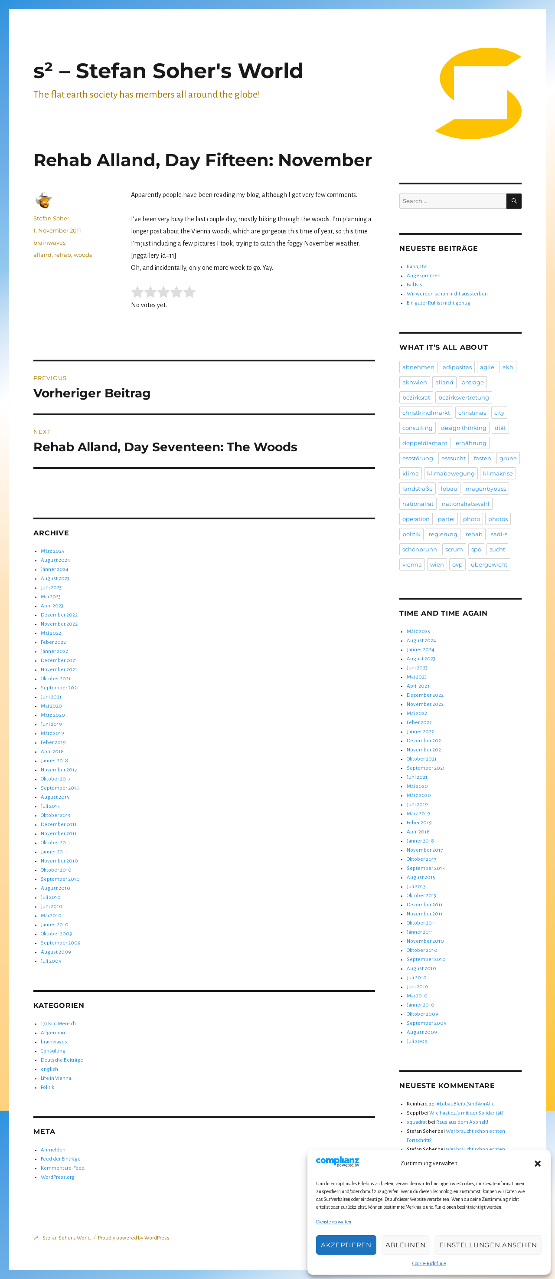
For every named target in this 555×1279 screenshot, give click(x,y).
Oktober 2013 (55, 815)
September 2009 (61, 943)
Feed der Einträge (61, 1159)
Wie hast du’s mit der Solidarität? (466, 1113)
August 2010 (55, 888)
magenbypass (486, 488)
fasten (482, 458)
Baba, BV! (417, 266)
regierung (443, 534)
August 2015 (55, 797)
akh (508, 367)
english (49, 1069)
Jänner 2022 (54, 651)
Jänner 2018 (54, 761)
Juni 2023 (51, 587)
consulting (417, 427)
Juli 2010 (51, 897)
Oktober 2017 (55, 779)
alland (42, 254)
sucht (497, 549)
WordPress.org (58, 1177)
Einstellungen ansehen (488, 1245)
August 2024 (55, 560)
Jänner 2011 (54, 852)
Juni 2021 (51, 697)
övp (457, 564)
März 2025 (52, 551)
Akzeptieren (346, 1245)
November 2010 (59, 861)
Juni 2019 (51, 724)
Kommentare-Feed (63, 1168)
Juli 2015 (50, 806)
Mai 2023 (51, 597)
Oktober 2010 (56, 870)
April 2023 (52, 606)
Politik (47, 1087)
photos (498, 518)
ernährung (471, 442)
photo (471, 518)
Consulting (53, 1051)
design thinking (463, 427)
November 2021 (59, 669)
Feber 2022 (53, 642)
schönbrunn (419, 549)
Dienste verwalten (333, 1221)
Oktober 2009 (56, 934)
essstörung (417, 458)
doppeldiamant (424, 442)
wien (437, 564)
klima (410, 473)
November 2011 (59, 833)
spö (476, 549)
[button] (537, 1163)
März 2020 (53, 715)
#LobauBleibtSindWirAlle (466, 1104)
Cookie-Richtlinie (429, 1263)
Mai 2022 (51, 633)
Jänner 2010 (55, 925)
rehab (62, 254)
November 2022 (59, 624)
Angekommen (424, 276)
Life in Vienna (56, 1078)
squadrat (417, 1122)
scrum (454, 549)
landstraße (417, 488)
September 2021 (60, 688)
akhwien (414, 382)
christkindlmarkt (426, 412)
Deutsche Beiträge (62, 1060)
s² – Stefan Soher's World (168, 70)
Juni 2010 (51, 906)
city (499, 412)
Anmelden (53, 1150)
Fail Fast (415, 285)
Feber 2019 (53, 742)
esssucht (453, 458)
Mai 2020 (51, 706)
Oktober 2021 (56, 679)
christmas (472, 412)
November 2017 (59, 770)
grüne (508, 458)
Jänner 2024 (55, 569)
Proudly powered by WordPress (134, 1238)
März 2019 (52, 733)
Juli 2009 (51, 961)
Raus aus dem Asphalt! (462, 1122)
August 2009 (56, 952)
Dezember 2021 (59, 660)
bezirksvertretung (463, 397)
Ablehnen (405, 1245)
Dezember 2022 (59, 615)
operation (416, 518)
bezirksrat (416, 397)
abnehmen (418, 367)
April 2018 (52, 751)
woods (83, 254)
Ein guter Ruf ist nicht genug (438, 303)
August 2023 (55, 578)
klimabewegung (451, 473)
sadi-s (499, 534)
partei (446, 518)
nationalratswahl (466, 503)
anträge (473, 382)
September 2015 (60, 788)
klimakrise (498, 473)
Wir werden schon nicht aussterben (447, 294)
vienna (412, 564)
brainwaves (49, 242)
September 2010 (60, 879)
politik (411, 534)
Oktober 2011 (55, 843)
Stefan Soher (51, 218)
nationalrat (418, 503)
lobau (449, 488)
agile (487, 367)
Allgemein (53, 1033)
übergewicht (489, 564)
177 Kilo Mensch (58, 1023)
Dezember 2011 (59, 824)
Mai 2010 (51, 915)
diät (500, 427)
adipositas (457, 367)
